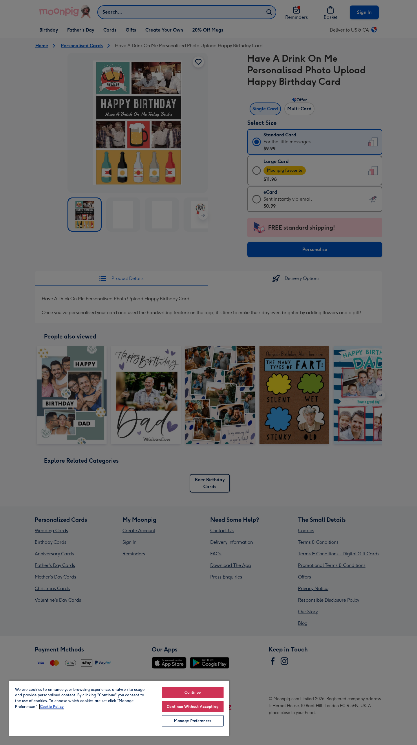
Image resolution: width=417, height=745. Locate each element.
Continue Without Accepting (192, 706)
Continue (192, 692)
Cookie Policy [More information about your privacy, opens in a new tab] (52, 706)
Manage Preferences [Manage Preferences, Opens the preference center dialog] (192, 721)
